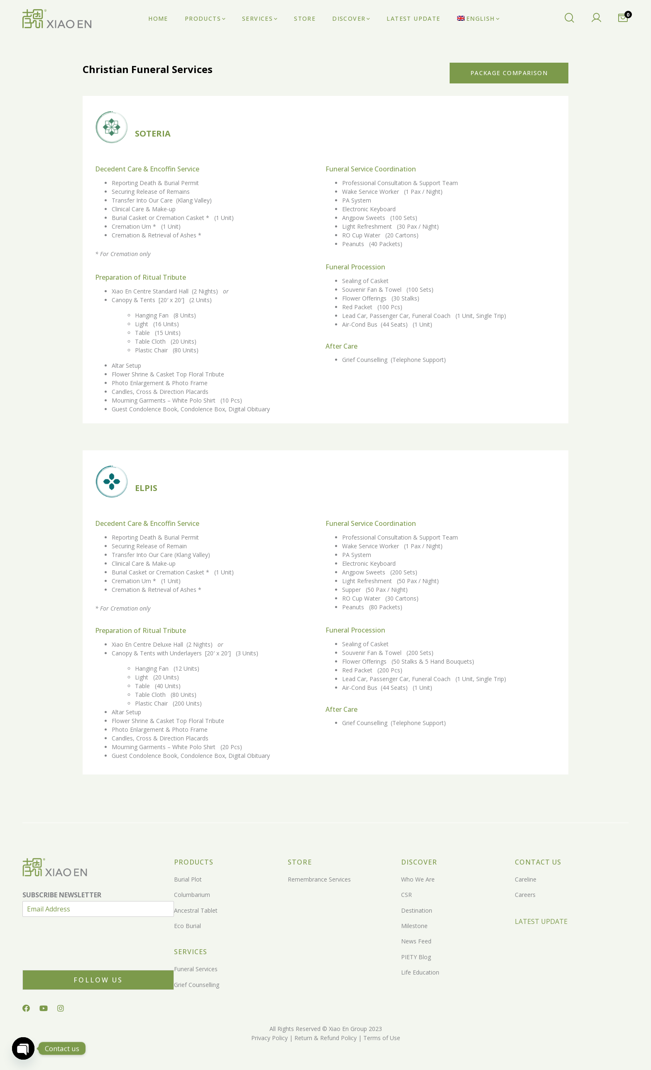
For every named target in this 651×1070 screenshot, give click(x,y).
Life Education (420, 972)
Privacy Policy (269, 1038)
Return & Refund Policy (325, 1038)
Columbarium (192, 895)
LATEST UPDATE (541, 921)
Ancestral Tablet (196, 910)
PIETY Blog (416, 957)
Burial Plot (188, 879)
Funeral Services (196, 969)
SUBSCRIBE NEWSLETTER (61, 895)
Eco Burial (187, 926)
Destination (416, 910)
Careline (525, 879)
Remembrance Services (319, 879)
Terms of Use (381, 1038)
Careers (525, 895)
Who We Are (418, 879)
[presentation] (85, 956)
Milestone (414, 926)
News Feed (416, 941)
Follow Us (98, 979)
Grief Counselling (196, 985)
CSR (406, 895)
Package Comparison (509, 73)
